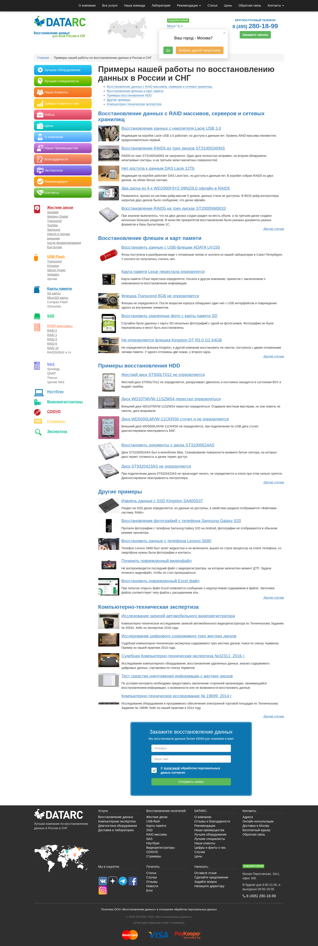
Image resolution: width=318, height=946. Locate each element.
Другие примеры (118, 99)
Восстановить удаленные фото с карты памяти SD (169, 315)
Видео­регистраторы (65, 402)
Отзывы (151, 881)
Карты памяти (59, 288)
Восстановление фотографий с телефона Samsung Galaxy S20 (181, 520)
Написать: (201, 866)
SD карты (54, 293)
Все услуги (110, 5)
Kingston (53, 266)
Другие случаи (273, 229)
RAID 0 (52, 330)
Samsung (53, 229)
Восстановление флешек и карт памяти (135, 91)
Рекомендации (189, 5)
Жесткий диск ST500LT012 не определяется (163, 374)
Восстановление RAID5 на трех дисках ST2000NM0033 (173, 208)
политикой (172, 768)
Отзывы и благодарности (212, 821)
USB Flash (56, 257)
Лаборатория (161, 5)
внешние (53, 238)
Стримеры (56, 421)
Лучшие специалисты (209, 839)
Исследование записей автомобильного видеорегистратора (178, 616)
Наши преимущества (209, 830)
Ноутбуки (55, 391)
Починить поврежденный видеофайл (156, 560)
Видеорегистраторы (160, 847)
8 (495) (255, 26)
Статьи (212, 5)
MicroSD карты (57, 297)
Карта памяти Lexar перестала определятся (163, 271)
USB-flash (153, 821)
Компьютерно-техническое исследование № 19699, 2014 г (176, 696)
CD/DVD (54, 411)
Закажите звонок (255, 35)
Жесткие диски (60, 207)
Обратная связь (249, 5)
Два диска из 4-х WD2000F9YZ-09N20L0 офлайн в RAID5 (175, 188)
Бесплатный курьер (256, 830)
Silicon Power (56, 270)
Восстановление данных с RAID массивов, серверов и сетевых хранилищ (159, 86)
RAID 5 (52, 339)
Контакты (276, 5)
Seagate (53, 212)
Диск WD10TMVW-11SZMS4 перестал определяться (171, 399)
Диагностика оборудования (117, 825)
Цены (228, 5)
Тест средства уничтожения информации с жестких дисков (177, 676)
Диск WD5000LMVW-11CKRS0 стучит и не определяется (175, 419)
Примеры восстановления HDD (129, 95)
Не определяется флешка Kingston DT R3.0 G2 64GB (171, 340)
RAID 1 (52, 335)
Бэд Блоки (54, 247)
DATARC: (200, 811)
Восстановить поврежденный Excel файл (160, 581)
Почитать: (153, 866)
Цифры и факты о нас (210, 847)
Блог (149, 890)
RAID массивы (60, 326)
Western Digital (57, 216)
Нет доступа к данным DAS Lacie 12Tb (158, 168)
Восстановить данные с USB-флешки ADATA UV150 (170, 247)
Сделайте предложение (211, 877)
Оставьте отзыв (205, 873)
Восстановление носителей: (166, 811)
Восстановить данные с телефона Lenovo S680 (166, 541)
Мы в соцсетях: (109, 866)
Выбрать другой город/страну (200, 50)
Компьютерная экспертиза (117, 821)
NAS (51, 364)
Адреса (248, 817)
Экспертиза (57, 431)
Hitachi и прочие (58, 234)
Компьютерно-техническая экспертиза (134, 104)
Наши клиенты (204, 843)
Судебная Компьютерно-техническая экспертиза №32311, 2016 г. (183, 656)
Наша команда (134, 5)
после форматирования (64, 243)
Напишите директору (209, 886)
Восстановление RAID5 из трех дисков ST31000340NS (173, 148)
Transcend (54, 221)
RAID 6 (52, 343)
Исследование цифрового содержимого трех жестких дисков (178, 636)
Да (168, 50)
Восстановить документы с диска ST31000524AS (167, 445)
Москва (173, 26)
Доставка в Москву (256, 825)
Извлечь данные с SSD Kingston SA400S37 (162, 500)
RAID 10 (53, 348)
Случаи (199, 852)
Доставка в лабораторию (116, 830)
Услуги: (103, 811)
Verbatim (53, 274)
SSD (50, 316)
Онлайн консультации (258, 821)
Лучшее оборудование (210, 834)
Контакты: (250, 811)
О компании (87, 5)
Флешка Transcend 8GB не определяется (160, 296)
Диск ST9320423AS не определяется (156, 466)
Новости (152, 886)
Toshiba (52, 225)
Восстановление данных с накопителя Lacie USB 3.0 (171, 128)
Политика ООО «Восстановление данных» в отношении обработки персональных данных (159, 909)
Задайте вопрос (205, 881)
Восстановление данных (115, 817)
